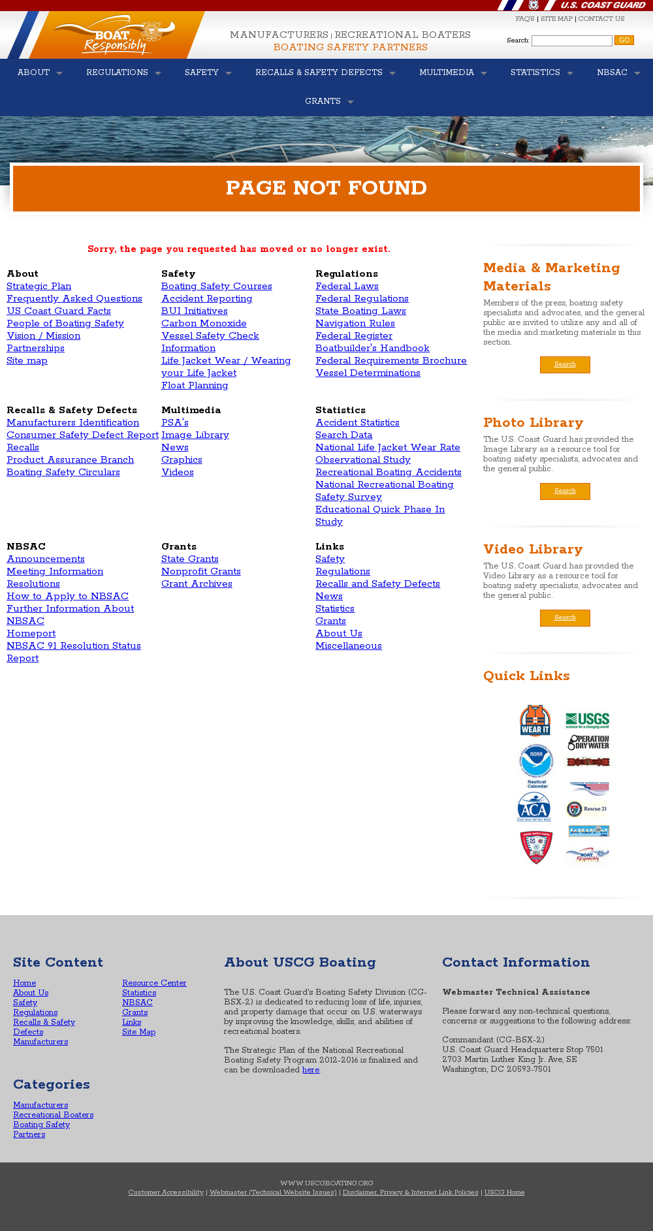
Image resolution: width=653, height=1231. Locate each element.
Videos (177, 472)
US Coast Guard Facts (59, 311)
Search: (518, 40)
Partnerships (36, 348)
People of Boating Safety (65, 323)
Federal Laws (347, 286)
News (175, 447)
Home (24, 983)
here (310, 1070)
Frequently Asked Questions (74, 298)
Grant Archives (196, 584)
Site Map (138, 1032)
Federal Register (353, 336)
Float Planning (195, 385)
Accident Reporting (207, 298)
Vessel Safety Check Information (210, 342)
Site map (27, 360)
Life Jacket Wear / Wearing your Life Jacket (226, 366)
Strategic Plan (39, 286)
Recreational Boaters (402, 35)
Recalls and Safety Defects (377, 584)
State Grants (190, 559)
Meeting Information (55, 571)
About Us (338, 633)
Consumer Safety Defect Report (83, 435)
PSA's (175, 422)
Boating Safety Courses (216, 286)
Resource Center (154, 983)
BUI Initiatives (194, 311)
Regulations (342, 571)
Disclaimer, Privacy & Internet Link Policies (411, 1192)
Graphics (181, 460)
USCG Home (505, 1192)
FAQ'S (525, 18)
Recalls (23, 447)
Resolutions (33, 584)
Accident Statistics (357, 422)
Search (565, 364)
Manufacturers (279, 35)
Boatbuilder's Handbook (372, 348)
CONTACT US (602, 18)
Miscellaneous (348, 646)
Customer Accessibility (166, 1192)
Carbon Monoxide (204, 323)
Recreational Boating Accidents (388, 472)
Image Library (195, 435)
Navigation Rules (355, 323)
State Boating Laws (360, 311)
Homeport (31, 633)
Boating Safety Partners (351, 47)
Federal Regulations (362, 298)
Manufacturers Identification (73, 422)
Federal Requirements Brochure (391, 360)
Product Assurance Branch (70, 460)
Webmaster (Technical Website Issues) (273, 1192)
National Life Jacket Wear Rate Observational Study (387, 453)
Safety (330, 559)
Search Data (343, 435)
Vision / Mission (43, 336)
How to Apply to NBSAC (68, 596)
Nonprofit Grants (201, 571)
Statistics (335, 608)
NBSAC (137, 1003)
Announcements (46, 559)
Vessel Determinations (368, 373)
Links (131, 1022)
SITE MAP (557, 18)
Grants (330, 621)
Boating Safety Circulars (63, 472)
